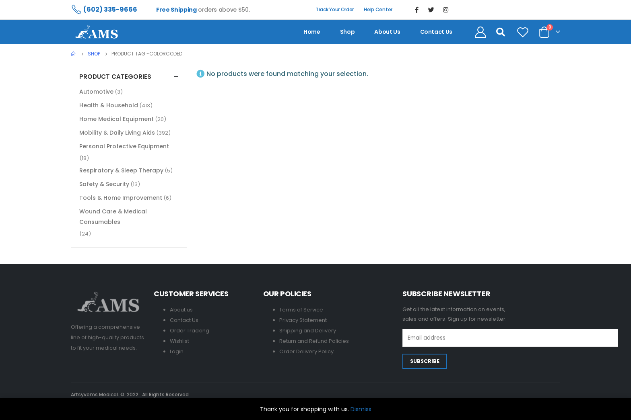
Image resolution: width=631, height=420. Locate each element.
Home (311, 32)
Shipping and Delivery (307, 330)
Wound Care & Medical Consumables (113, 216)
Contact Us (184, 320)
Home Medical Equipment (116, 119)
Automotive (96, 92)
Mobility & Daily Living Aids (117, 133)
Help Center (378, 9)
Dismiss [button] (361, 409)
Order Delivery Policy (306, 351)
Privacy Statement (303, 320)
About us (387, 32)
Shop (347, 32)
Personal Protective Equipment (124, 146)
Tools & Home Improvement (120, 198)
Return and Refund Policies (314, 341)
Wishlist (179, 341)
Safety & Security (104, 184)
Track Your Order (335, 9)
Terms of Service (301, 309)
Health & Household (108, 105)
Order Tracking (189, 330)
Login (177, 351)
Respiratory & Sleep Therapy (121, 170)
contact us (436, 32)
